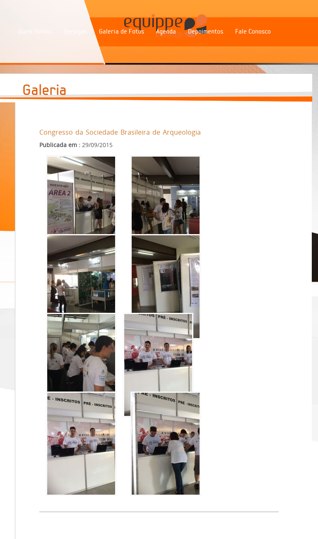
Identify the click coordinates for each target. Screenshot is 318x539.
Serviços (75, 31)
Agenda (166, 31)
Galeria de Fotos (121, 31)
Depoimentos (205, 31)
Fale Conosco (253, 31)
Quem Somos (35, 31)
